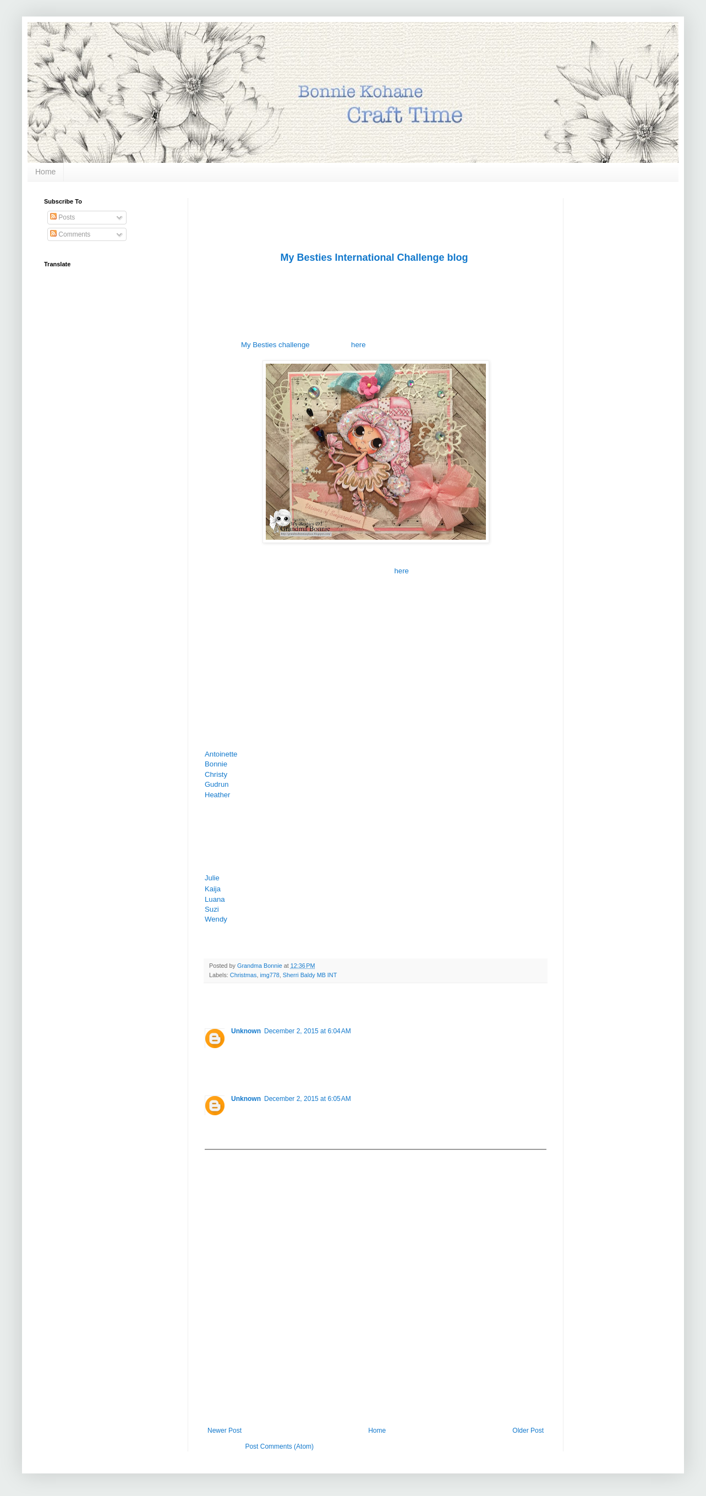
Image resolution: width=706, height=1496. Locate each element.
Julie (212, 878)
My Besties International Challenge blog (374, 257)
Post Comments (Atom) (279, 1446)
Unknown (246, 1031)
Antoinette (221, 754)
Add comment (230, 1157)
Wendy (216, 919)
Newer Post (224, 1430)
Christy (216, 774)
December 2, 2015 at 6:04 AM (307, 1031)
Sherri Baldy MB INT (310, 975)
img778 (269, 975)
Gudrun (216, 784)
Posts (62, 217)
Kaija (213, 889)
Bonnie (216, 764)
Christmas (243, 975)
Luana (216, 899)
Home (45, 171)
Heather (217, 795)
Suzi (212, 909)
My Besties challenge (275, 345)
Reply (239, 1068)
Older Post (528, 1430)
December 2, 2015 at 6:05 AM (307, 1099)
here (358, 345)
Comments (70, 234)
